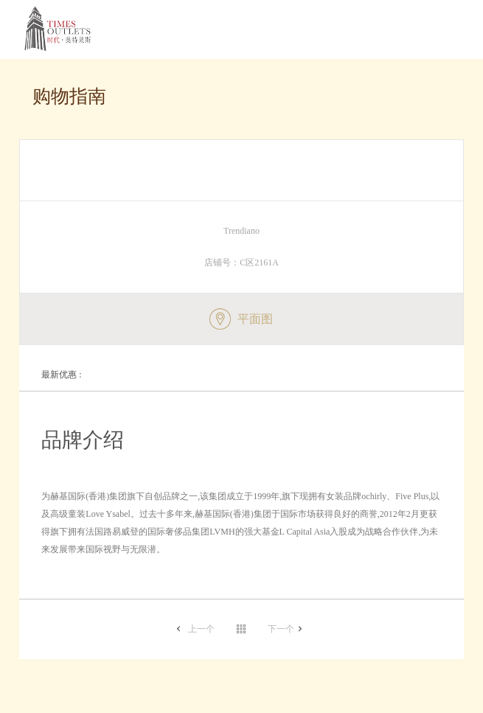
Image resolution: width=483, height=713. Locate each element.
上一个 (201, 629)
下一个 (281, 629)
